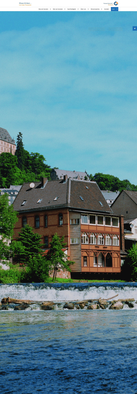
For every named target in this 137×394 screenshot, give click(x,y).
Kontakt (106, 9)
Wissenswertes (96, 9)
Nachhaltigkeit (72, 9)
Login (114, 9)
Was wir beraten (45, 9)
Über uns (85, 9)
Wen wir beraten (59, 9)
